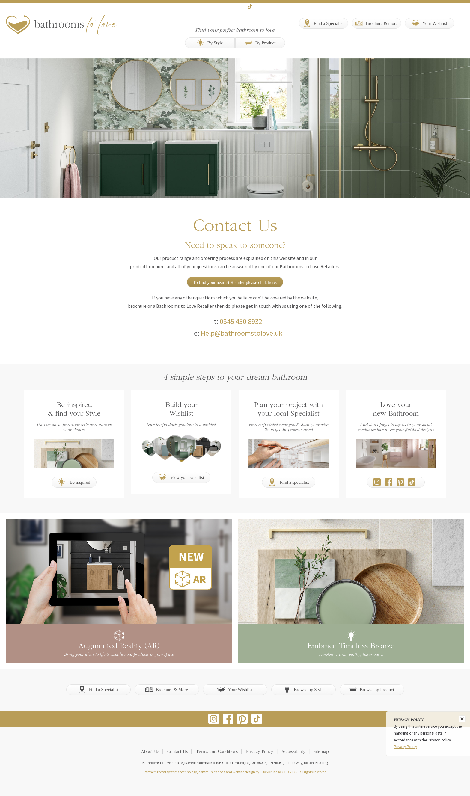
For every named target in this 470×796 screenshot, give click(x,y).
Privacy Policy (259, 752)
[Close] (462, 718)
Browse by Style (303, 689)
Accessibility (293, 752)
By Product (260, 42)
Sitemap (321, 752)
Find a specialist (288, 482)
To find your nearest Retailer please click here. (235, 282)
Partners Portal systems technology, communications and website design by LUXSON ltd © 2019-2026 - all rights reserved (235, 772)
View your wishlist (181, 477)
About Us (150, 752)
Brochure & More (166, 689)
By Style (210, 42)
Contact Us (177, 752)
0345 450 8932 (241, 321)
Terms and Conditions (217, 752)
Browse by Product (371, 689)
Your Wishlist (234, 689)
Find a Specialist (98, 689)
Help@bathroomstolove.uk (241, 333)
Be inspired (74, 482)
